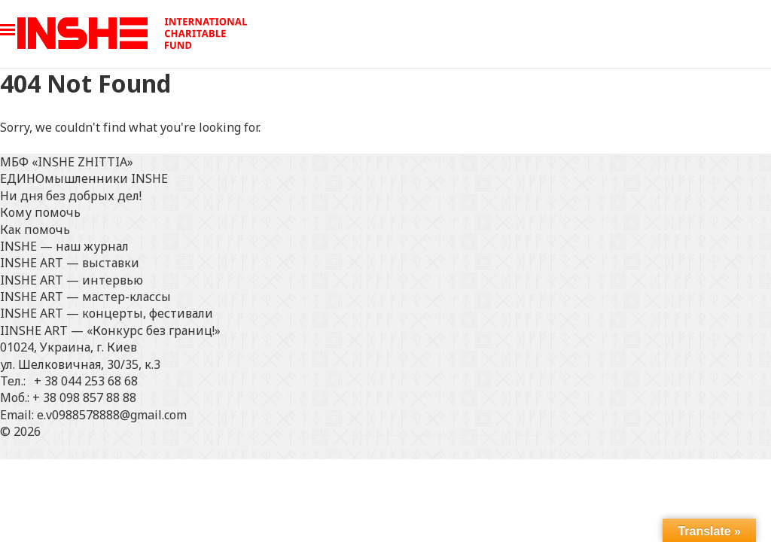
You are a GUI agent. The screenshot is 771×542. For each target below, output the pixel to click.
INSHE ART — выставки (69, 262)
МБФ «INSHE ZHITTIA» (66, 162)
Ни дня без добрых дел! (71, 195)
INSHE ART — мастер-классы (85, 296)
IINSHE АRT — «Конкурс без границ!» (110, 330)
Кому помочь (40, 212)
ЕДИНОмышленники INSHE (84, 178)
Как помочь (35, 229)
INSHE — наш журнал (64, 246)
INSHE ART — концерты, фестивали (106, 313)
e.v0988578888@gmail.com (112, 414)
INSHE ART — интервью (71, 280)
